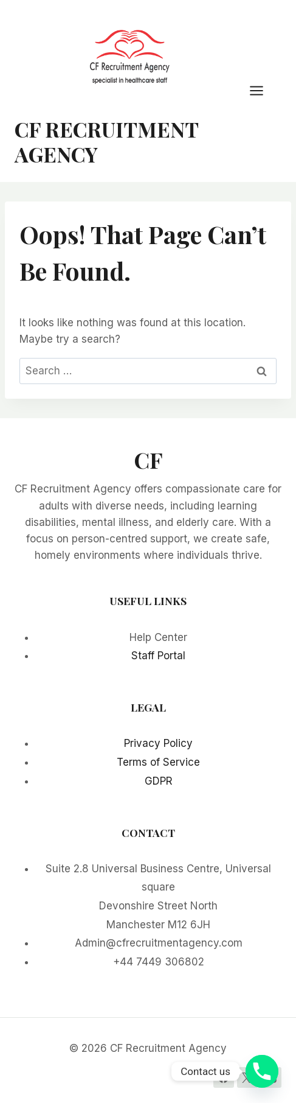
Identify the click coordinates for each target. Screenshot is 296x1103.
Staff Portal (158, 656)
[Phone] (262, 1071)
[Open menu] (262, 91)
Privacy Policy (158, 743)
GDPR (159, 781)
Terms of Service (158, 762)
